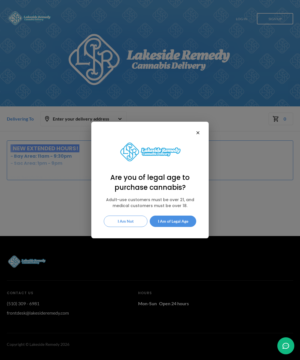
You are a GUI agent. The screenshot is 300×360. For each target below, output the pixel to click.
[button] (285, 345)
